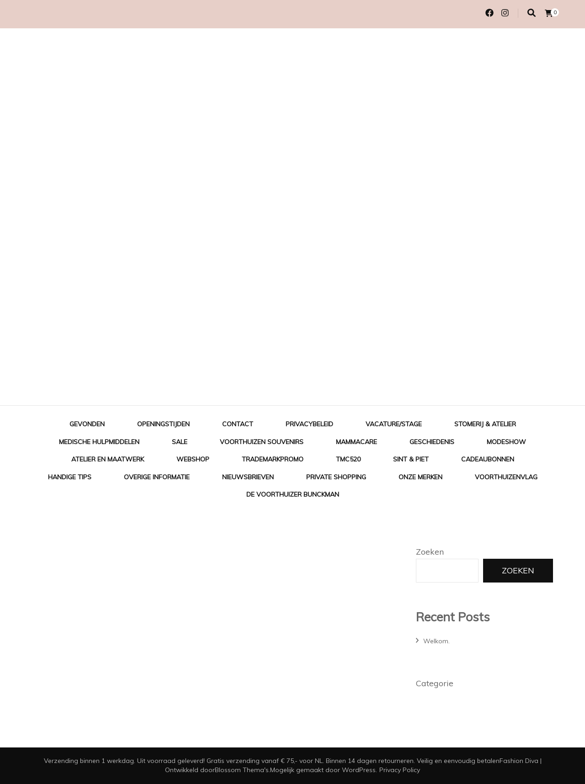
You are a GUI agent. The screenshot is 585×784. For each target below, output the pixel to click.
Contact (237, 424)
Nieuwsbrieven (248, 477)
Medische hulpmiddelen (99, 442)
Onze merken (420, 477)
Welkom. (436, 641)
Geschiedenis (432, 442)
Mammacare (356, 442)
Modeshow (506, 442)
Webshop (192, 459)
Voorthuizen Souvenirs (261, 442)
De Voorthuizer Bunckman (292, 494)
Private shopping (336, 477)
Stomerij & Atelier (485, 424)
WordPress (359, 770)
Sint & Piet (411, 459)
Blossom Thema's (242, 770)
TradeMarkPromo (272, 459)
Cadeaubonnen (487, 459)
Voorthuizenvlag (506, 477)
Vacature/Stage (394, 424)
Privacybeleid (309, 424)
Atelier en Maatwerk (107, 459)
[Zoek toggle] (531, 13)
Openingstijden (163, 424)
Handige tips (69, 477)
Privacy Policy (399, 770)
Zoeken (430, 551)
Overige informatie (157, 477)
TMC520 (348, 459)
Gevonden (87, 424)
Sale (179, 442)
